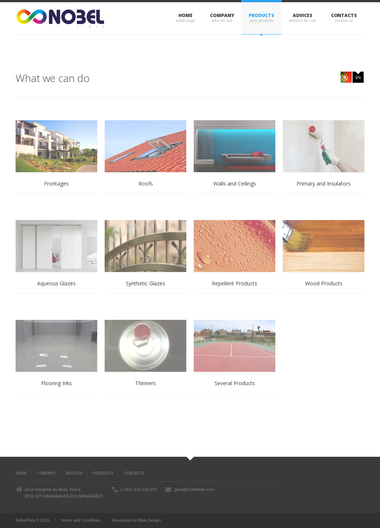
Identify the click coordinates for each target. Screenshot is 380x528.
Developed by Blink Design (136, 520)
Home (185, 15)
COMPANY (222, 15)
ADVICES (302, 15)
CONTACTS (344, 15)
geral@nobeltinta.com (194, 489)
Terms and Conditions (80, 520)
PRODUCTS (261, 15)
